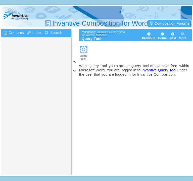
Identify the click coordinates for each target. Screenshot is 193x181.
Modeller (101, 34)
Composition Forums (172, 23)
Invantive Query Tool (158, 70)
